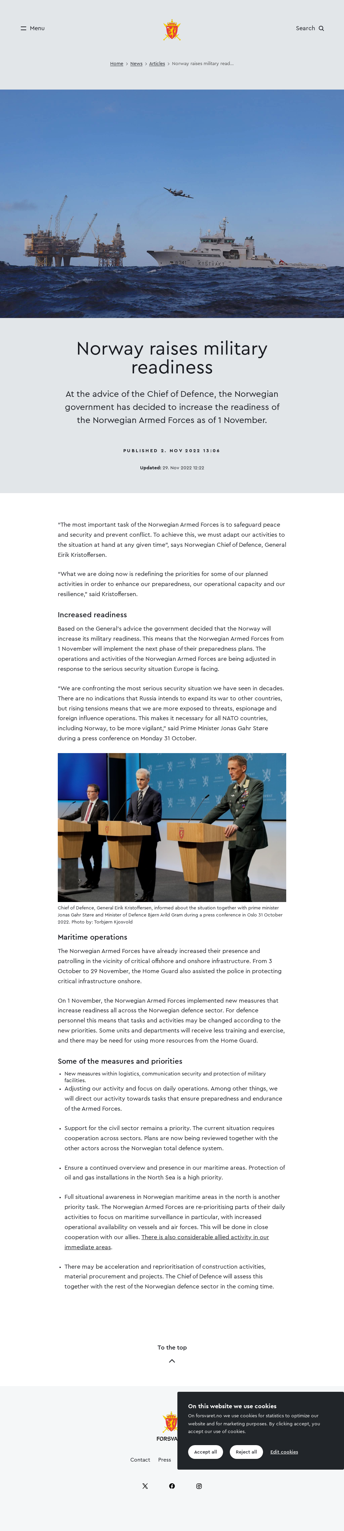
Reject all (246, 1452)
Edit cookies (284, 1452)
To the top (172, 1354)
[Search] (312, 28)
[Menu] (30, 28)
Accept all (205, 1452)
